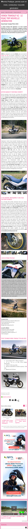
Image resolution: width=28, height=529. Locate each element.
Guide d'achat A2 (12, 427)
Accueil (2, 12)
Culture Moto (22, 427)
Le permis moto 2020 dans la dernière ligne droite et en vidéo (12, 517)
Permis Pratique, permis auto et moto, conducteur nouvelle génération (14, 5)
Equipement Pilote (20, 426)
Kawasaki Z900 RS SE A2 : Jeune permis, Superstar (20, 421)
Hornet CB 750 (4, 55)
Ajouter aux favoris (7, 397)
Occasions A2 (7, 427)
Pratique (11, 426)
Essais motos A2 (17, 12)
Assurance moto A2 (17, 427)
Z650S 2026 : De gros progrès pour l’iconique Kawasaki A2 (7, 421)
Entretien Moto (15, 426)
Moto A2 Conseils (9, 12)
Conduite (8, 426)
